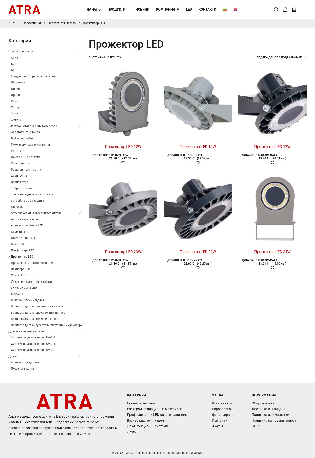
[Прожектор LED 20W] (123, 208)
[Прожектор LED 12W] (123, 103)
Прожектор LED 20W (123, 252)
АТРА (11, 23)
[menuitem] (225, 9)
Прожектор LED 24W (272, 252)
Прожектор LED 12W (123, 146)
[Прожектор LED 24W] (272, 208)
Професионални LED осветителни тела (49, 23)
